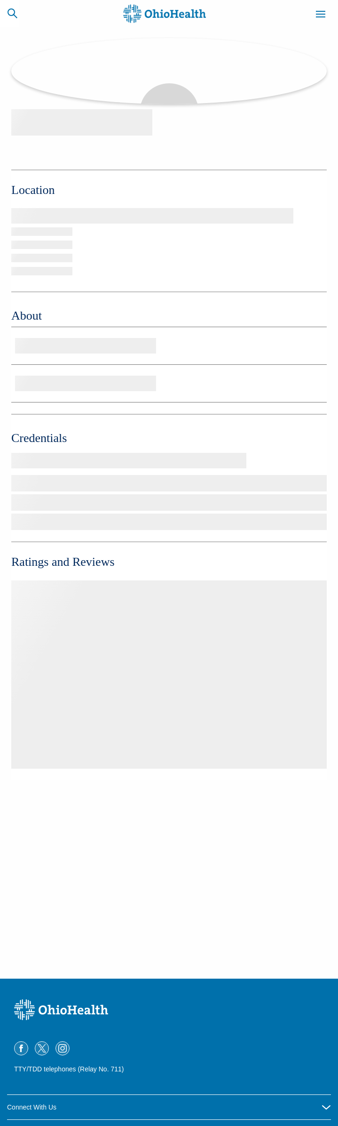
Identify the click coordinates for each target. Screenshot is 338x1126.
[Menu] (320, 15)
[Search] (12, 13)
